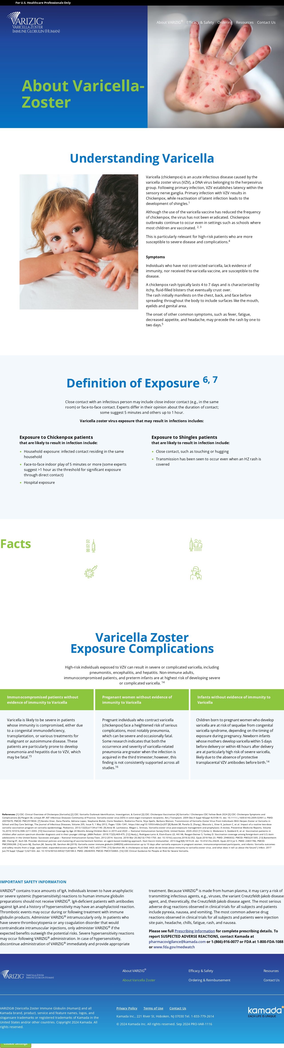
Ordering (225, 22)
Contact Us (266, 22)
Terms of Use (153, 1008)
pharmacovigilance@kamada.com (177, 941)
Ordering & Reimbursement (209, 980)
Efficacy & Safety (200, 22)
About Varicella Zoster (138, 980)
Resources (245, 22)
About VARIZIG (170, 22)
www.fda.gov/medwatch (174, 947)
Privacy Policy (126, 1008)
